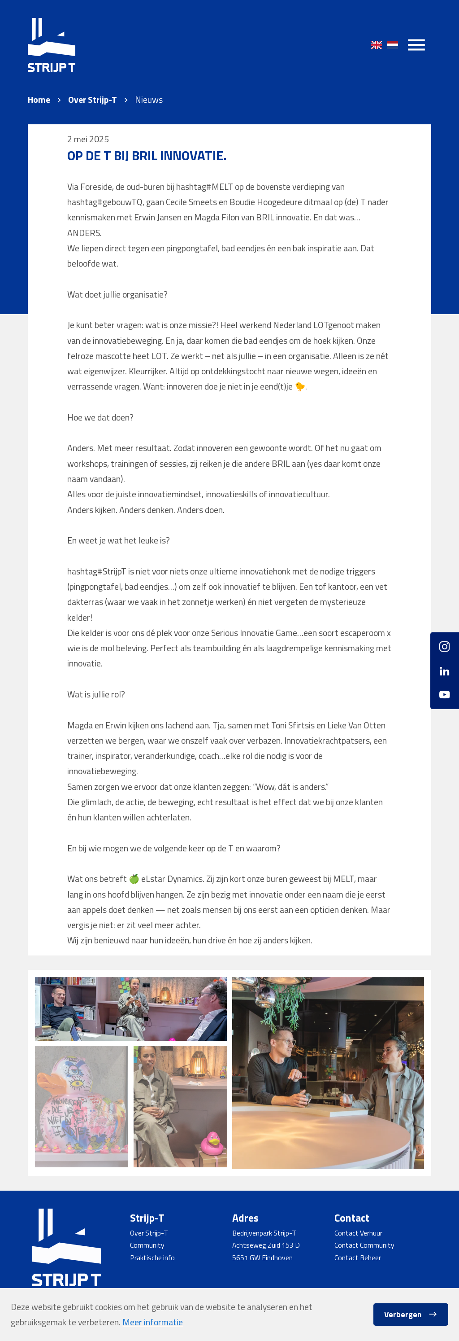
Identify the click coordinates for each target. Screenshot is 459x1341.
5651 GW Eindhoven (262, 1257)
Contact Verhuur (358, 1232)
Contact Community (364, 1245)
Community (147, 1245)
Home (39, 99)
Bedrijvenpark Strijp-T (264, 1232)
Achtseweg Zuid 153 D (266, 1245)
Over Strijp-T (92, 99)
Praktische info (152, 1257)
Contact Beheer (357, 1257)
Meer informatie (152, 1322)
